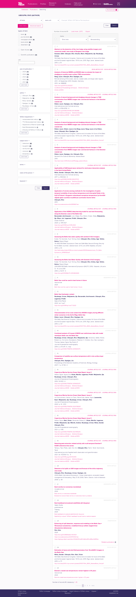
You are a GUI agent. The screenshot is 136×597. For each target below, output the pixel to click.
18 (57, 415)
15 (57, 353)
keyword (23, 181)
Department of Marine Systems (33, 125)
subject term (25, 141)
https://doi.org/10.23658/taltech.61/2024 (65, 535)
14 (57, 331)
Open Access (26, 50)
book (23, 34)
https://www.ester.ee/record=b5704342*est (66, 537)
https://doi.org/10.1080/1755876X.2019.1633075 (67, 349)
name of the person (27, 173)
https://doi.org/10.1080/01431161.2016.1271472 (66, 179)
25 (58, 568)
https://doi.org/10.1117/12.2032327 (63, 85)
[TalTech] (21, 4)
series (22, 165)
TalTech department (27, 117)
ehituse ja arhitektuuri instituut (32, 130)
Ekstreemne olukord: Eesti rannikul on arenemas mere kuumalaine (73, 496)
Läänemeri (27, 143)
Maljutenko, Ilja (28, 98)
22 (58, 500)
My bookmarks (112, 10)
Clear (107, 25)
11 (57, 278)
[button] (118, 4)
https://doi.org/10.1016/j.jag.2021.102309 (65, 457)
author (23, 93)
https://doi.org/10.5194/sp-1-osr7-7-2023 (65, 305)
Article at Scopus (83, 88)
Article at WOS (58, 90)
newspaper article (28, 40)
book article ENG (110, 69)
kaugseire (27, 146)
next (93, 586)
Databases (24, 9)
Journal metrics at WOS (61, 115)
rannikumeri (27, 149)
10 (57, 257)
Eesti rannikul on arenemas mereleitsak (65, 493)
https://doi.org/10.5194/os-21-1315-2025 (65, 225)
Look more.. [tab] (77, 31)
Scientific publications (29, 55)
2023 (25, 77)
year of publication (27, 69)
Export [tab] (88, 31)
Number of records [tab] (61, 31)
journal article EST (94, 94)
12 (57, 291)
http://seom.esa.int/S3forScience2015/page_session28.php (70, 161)
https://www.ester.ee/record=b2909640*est (66, 204)
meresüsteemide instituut (31, 119)
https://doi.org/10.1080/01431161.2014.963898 (66, 110)
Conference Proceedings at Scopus (65, 88)
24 (58, 547)
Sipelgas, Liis (27, 103)
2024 (25, 74)
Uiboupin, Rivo (28, 96)
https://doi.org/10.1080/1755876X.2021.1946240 (67, 432)
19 (57, 441)
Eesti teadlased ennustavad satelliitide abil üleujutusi (69, 514)
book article (26, 42)
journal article (26, 37)
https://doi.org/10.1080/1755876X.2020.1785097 (67, 406)
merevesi (26, 151)
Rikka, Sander (28, 101)
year (19, 60)
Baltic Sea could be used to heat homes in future (68, 287)
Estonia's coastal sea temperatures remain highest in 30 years (71, 577)
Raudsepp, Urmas (29, 106)
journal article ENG (109, 94)
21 (57, 484)
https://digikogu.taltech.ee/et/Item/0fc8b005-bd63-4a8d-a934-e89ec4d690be (76, 539)
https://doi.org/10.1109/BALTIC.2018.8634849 (66, 273)
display (62, 36)
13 (57, 310)
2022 (25, 80)
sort (90, 36)
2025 (25, 72)
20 (58, 466)
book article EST (97, 69)
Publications (34, 9)
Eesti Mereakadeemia (30, 127)
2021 (25, 82)
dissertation (25, 45)
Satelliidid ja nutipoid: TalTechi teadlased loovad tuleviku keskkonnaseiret (75, 516)
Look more (24, 85)
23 (58, 521)
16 (57, 370)
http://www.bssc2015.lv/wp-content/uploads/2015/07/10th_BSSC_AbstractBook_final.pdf (79, 65)
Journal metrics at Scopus (62, 113)
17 (57, 393)
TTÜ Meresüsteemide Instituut (33, 122)
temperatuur (27, 154)
